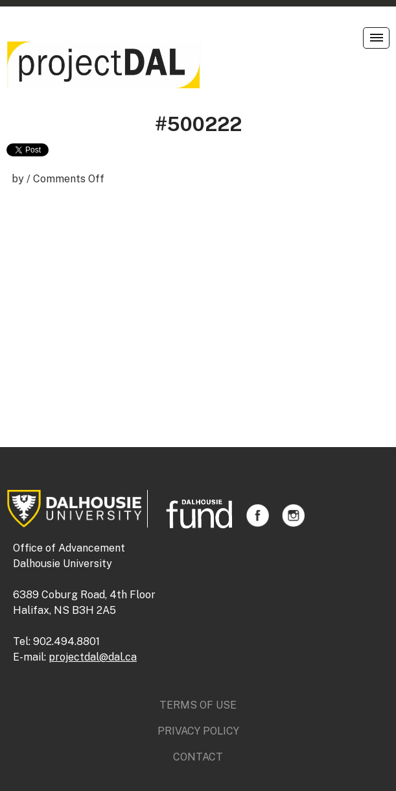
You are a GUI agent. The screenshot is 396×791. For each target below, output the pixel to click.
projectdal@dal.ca (93, 657)
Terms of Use (198, 705)
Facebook (257, 515)
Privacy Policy (198, 731)
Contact (198, 757)
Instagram (293, 515)
